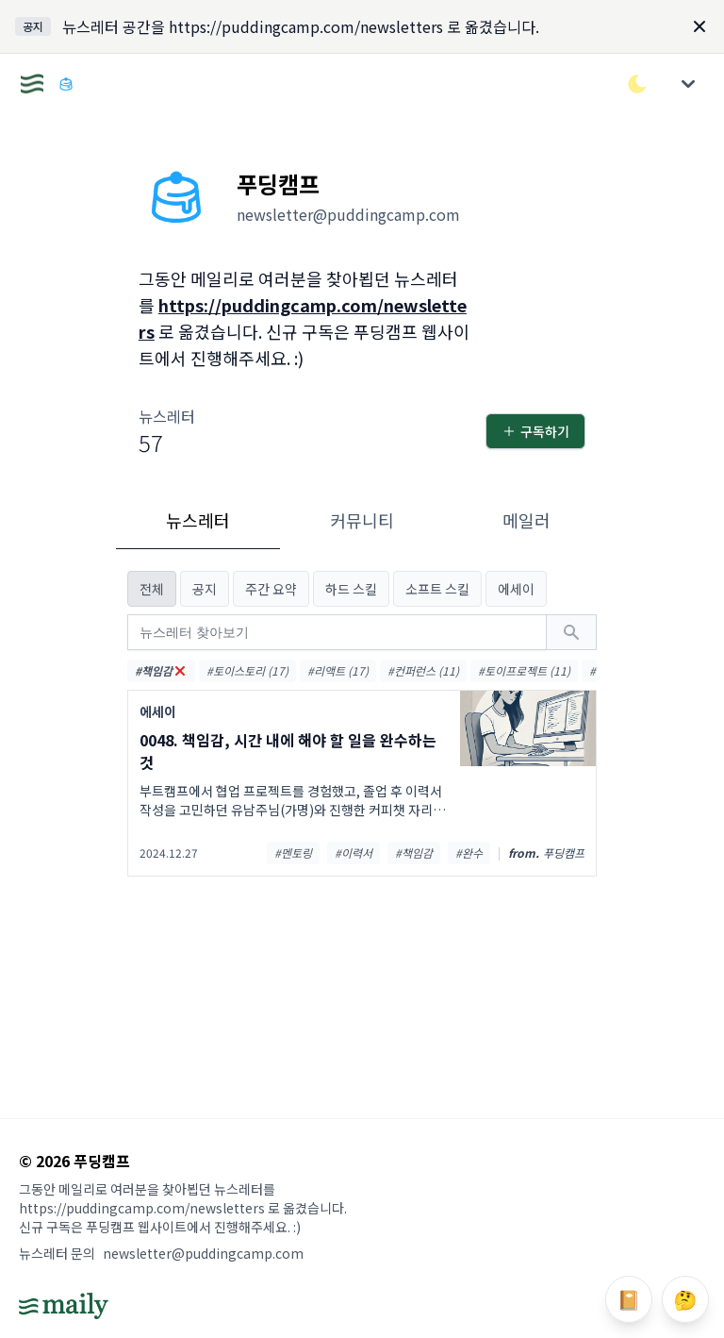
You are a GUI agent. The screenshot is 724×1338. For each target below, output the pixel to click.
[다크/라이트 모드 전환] (637, 84)
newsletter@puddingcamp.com (203, 1253)
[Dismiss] (699, 26)
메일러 (526, 520)
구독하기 (535, 431)
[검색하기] (571, 632)
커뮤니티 (362, 520)
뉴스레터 (198, 520)
